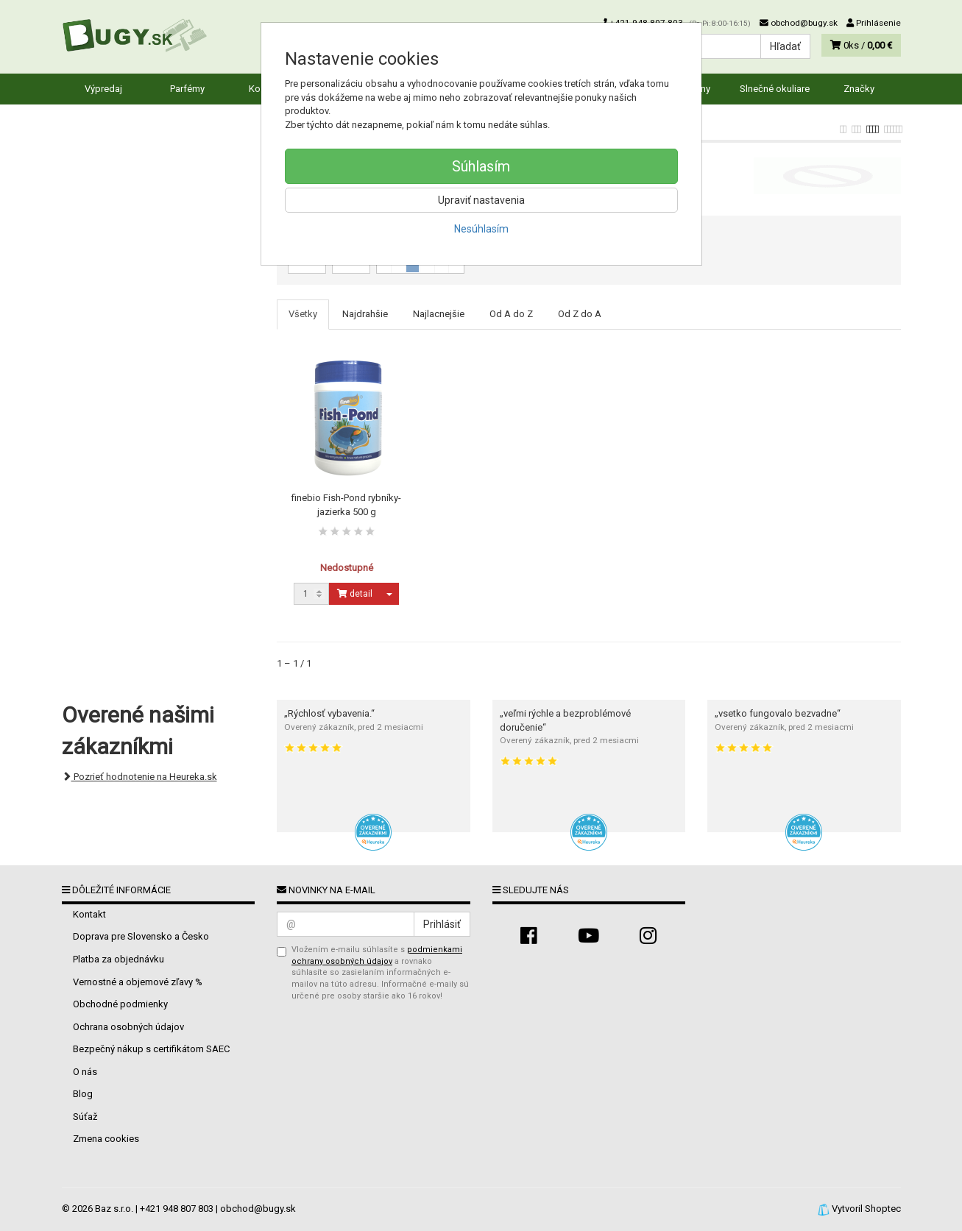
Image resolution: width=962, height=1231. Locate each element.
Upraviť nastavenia (481, 200)
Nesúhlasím (481, 229)
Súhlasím (481, 166)
